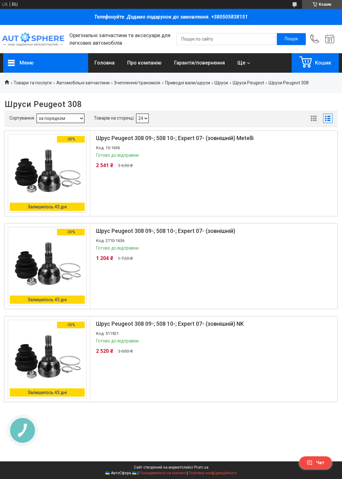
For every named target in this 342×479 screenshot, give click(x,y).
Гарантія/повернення (199, 63)
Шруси (221, 82)
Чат (315, 462)
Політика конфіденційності (213, 473)
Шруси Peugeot (248, 82)
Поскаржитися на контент (163, 473)
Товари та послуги (33, 82)
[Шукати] (291, 39)
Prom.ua (201, 467)
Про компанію (144, 63)
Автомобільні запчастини (83, 82)
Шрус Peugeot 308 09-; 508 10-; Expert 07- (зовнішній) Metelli (175, 138)
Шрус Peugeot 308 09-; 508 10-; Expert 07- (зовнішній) (165, 231)
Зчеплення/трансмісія (137, 82)
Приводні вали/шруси (187, 82)
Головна (104, 63)
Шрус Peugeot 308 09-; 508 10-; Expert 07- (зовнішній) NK (170, 323)
